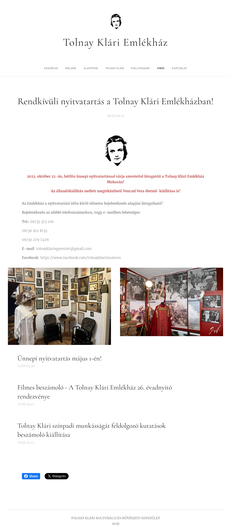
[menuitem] (95, 68)
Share (31, 476)
